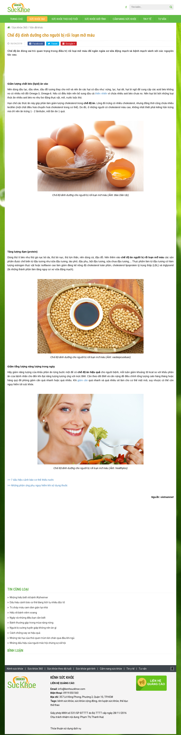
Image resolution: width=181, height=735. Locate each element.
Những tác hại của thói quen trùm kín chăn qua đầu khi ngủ (42, 638)
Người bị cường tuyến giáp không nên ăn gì (33, 628)
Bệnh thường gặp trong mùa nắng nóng (31, 623)
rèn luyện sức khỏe (108, 701)
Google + (68, 44)
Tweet (52, 44)
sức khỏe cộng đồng (86, 701)
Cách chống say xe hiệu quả (25, 633)
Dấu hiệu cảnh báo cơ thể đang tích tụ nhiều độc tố (37, 603)
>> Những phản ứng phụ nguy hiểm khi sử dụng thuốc (37, 486)
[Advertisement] (90, 68)
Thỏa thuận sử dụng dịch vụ (65, 729)
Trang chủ (16, 20)
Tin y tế (147, 20)
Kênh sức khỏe (15, 669)
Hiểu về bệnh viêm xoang (23, 613)
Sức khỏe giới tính (95, 20)
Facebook (36, 44)
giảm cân (82, 381)
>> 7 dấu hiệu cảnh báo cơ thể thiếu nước (30, 480)
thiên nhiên (101, 94)
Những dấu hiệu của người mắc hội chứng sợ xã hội (38, 643)
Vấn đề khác (36, 28)
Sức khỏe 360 (37, 20)
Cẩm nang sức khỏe (124, 20)
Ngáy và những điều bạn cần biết (27, 618)
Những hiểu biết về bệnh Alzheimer (29, 598)
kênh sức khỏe (66, 701)
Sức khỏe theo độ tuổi (65, 20)
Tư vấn (162, 20)
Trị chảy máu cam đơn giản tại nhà (29, 608)
